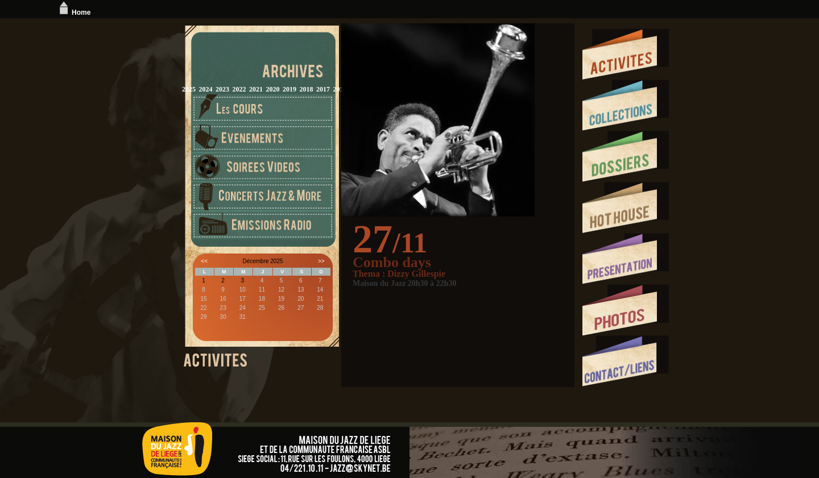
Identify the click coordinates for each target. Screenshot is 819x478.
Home (73, 12)
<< (204, 261)
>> (321, 261)
